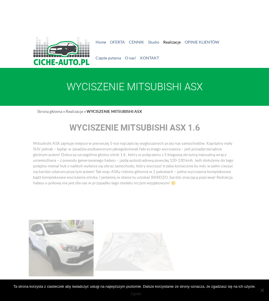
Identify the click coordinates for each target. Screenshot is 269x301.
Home (101, 42)
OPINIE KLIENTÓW (202, 42)
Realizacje (172, 42)
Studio (153, 42)
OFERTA (117, 42)
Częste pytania (108, 58)
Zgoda (136, 294)
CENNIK (136, 42)
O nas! (130, 58)
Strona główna (49, 111)
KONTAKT (149, 58)
